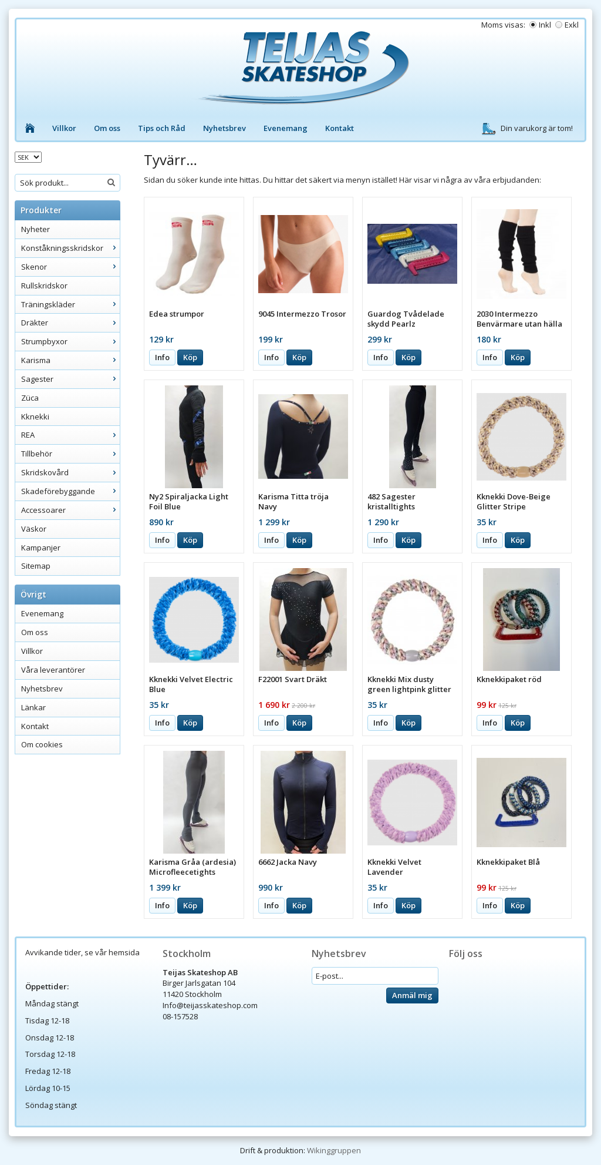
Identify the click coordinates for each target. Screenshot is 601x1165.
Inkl (545, 24)
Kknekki (35, 416)
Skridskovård (70, 472)
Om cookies (42, 744)
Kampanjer (40, 547)
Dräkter (70, 322)
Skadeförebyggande (70, 491)
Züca (30, 397)
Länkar (33, 707)
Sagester (70, 379)
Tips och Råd (161, 128)
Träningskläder (70, 304)
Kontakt (339, 128)
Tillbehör (70, 453)
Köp (190, 357)
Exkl (572, 24)
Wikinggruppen (334, 1150)
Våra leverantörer (53, 669)
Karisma (70, 360)
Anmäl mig (412, 995)
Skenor (70, 266)
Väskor (33, 528)
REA (70, 434)
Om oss (107, 128)
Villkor (64, 128)
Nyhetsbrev (224, 128)
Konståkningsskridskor (70, 248)
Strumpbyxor (70, 341)
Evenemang (286, 128)
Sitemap (35, 565)
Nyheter (35, 229)
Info (162, 357)
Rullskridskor (44, 285)
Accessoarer (70, 510)
